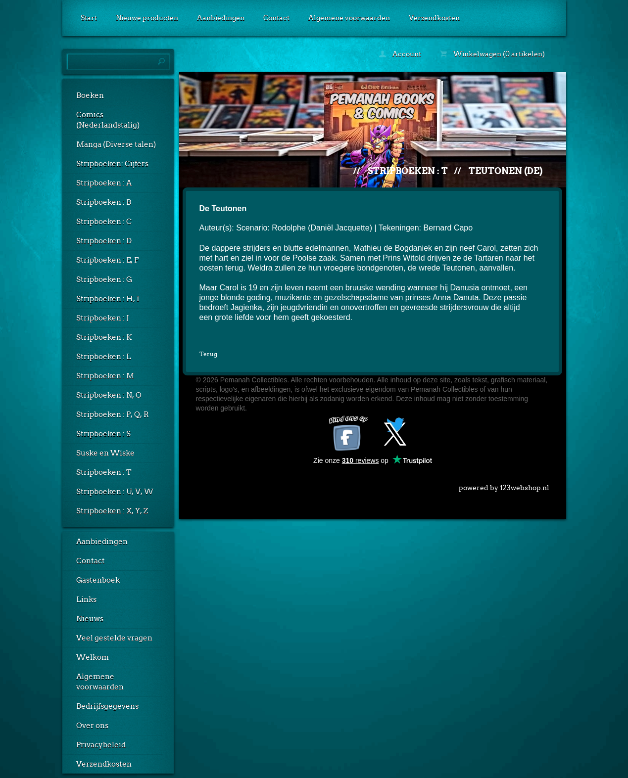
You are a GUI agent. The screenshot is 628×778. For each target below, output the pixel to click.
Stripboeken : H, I (108, 298)
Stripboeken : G (104, 279)
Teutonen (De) (505, 171)
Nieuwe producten (147, 18)
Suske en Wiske (105, 453)
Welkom (92, 657)
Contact (276, 18)
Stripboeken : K (104, 337)
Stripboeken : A (104, 183)
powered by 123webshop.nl (504, 486)
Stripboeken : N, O (109, 395)
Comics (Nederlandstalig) (108, 120)
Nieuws (89, 618)
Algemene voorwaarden (349, 18)
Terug (208, 354)
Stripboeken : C (104, 221)
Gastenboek (98, 580)
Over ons (92, 725)
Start (89, 18)
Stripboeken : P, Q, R (112, 414)
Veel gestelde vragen (114, 638)
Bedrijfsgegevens (107, 706)
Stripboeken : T (104, 472)
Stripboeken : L (103, 356)
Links (86, 599)
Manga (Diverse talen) (116, 144)
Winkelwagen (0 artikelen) (492, 54)
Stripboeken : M (105, 375)
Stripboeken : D (104, 240)
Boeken (90, 95)
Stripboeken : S (103, 433)
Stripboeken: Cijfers (112, 163)
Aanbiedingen (220, 18)
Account (400, 54)
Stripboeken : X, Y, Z (112, 510)
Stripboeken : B (103, 202)
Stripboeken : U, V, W (114, 491)
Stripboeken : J (102, 318)
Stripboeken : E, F (107, 260)
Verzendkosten (434, 18)
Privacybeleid (101, 744)
